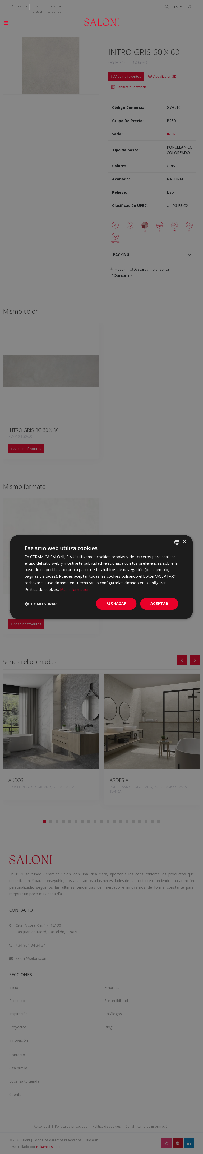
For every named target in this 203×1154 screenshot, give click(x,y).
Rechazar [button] (116, 603)
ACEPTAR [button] (159, 603)
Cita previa (37, 9)
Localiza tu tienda (55, 9)
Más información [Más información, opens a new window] (75, 589)
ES (176, 7)
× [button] (184, 542)
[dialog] (101, 577)
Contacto (19, 6)
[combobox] (177, 542)
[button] (41, 603)
